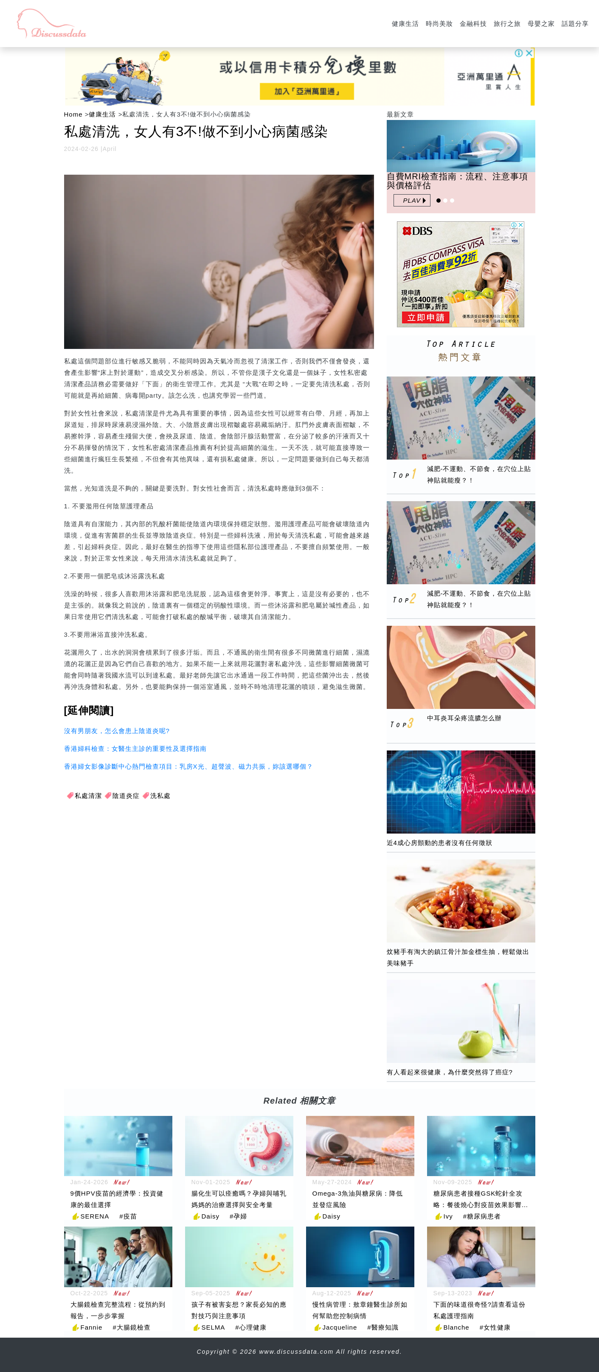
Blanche (457, 1327)
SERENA (95, 1216)
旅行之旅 (507, 23)
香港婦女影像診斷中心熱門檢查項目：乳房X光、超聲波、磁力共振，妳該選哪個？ (188, 766)
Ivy (448, 1216)
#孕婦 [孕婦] (238, 1216)
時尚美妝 (439, 23)
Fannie (92, 1327)
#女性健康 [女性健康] (495, 1327)
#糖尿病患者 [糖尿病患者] (482, 1216)
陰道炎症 (126, 795)
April (110, 148)
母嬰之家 (541, 23)
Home (73, 114)
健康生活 (405, 23)
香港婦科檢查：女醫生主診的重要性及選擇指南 (135, 748)
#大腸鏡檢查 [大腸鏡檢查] (131, 1327)
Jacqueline (340, 1327)
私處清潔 (88, 795)
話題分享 (575, 23)
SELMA (213, 1327)
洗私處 (160, 795)
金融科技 (473, 23)
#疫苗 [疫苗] (128, 1216)
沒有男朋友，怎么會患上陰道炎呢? (117, 730)
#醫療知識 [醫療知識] (382, 1327)
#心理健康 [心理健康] (250, 1327)
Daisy (211, 1216)
